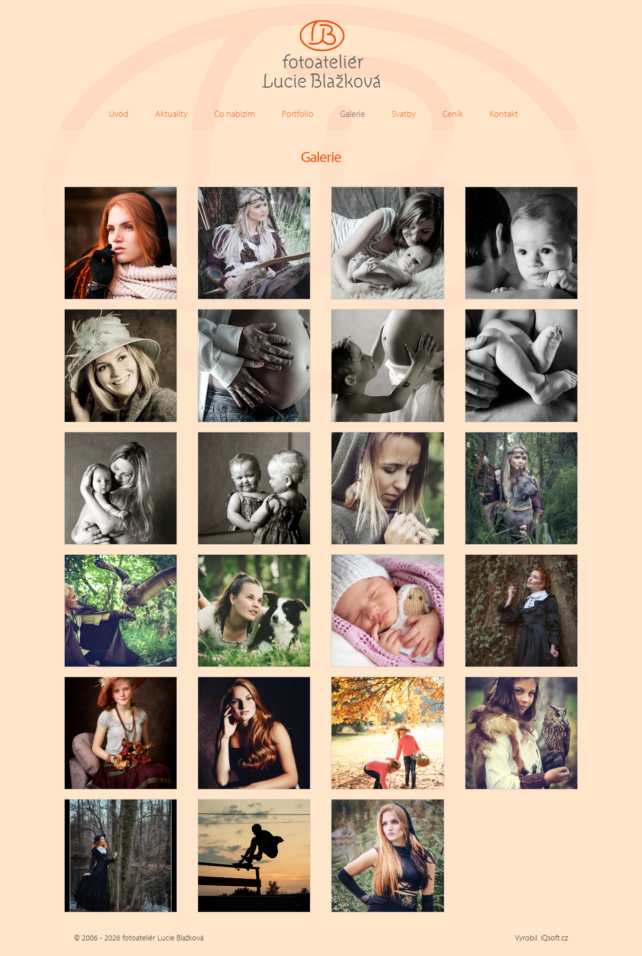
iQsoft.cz (554, 937)
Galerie (352, 113)
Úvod (118, 113)
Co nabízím (234, 113)
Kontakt (504, 113)
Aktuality (171, 113)
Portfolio (297, 113)
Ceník (452, 113)
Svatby (404, 113)
